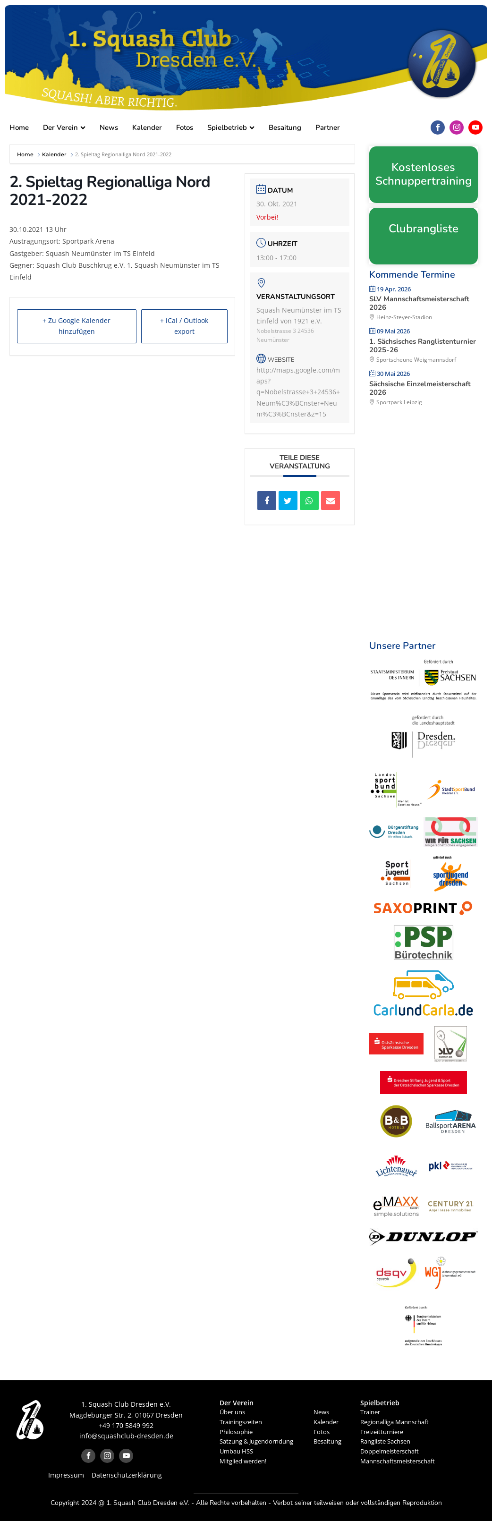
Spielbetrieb (230, 127)
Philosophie (236, 1432)
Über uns (232, 1412)
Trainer (370, 1412)
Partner (327, 127)
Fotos (184, 127)
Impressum (66, 1474)
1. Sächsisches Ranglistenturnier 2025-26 (422, 346)
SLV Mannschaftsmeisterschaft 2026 (419, 303)
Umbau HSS (236, 1451)
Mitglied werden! (243, 1461)
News (109, 127)
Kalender (147, 127)
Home (19, 127)
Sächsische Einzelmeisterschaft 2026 (420, 388)
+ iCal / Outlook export (183, 326)
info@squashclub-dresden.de (126, 1435)
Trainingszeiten (241, 1422)
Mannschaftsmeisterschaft (397, 1461)
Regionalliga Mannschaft (394, 1422)
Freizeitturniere (381, 1432)
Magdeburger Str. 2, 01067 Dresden (126, 1415)
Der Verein (64, 127)
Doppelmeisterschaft (389, 1451)
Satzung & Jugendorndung (256, 1441)
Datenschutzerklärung (127, 1474)
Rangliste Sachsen (385, 1441)
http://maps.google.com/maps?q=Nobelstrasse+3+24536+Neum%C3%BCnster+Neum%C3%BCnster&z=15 (298, 391)
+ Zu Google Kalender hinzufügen (75, 326)
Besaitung (285, 127)
